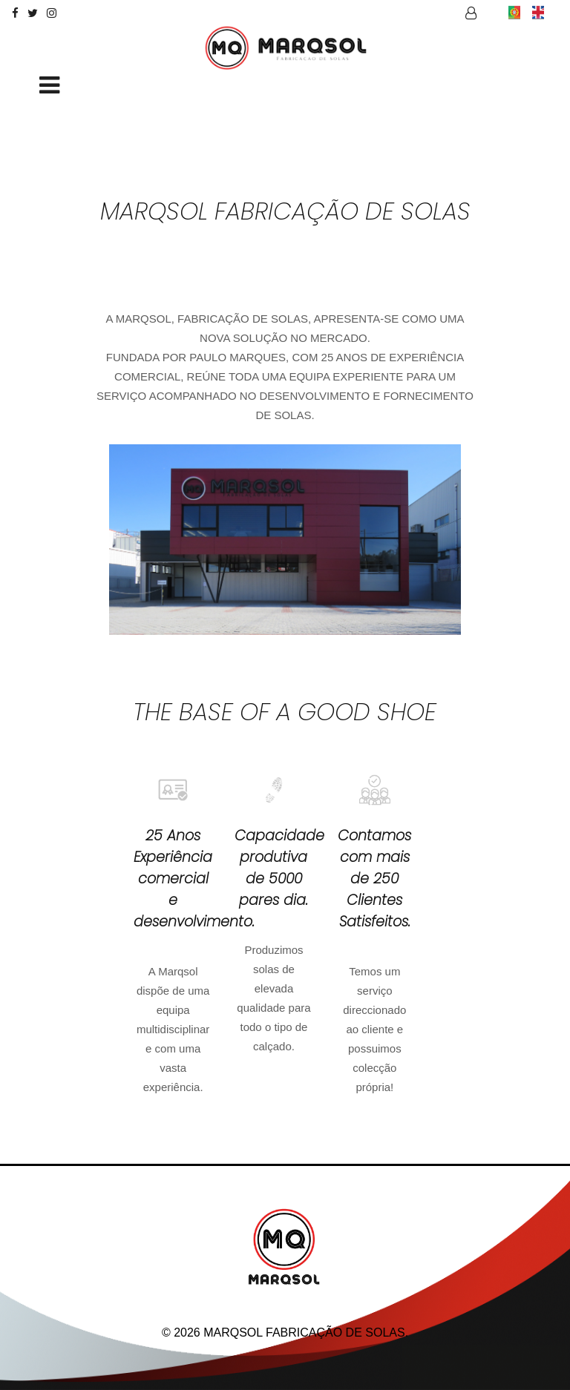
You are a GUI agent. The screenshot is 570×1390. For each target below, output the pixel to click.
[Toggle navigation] (49, 86)
